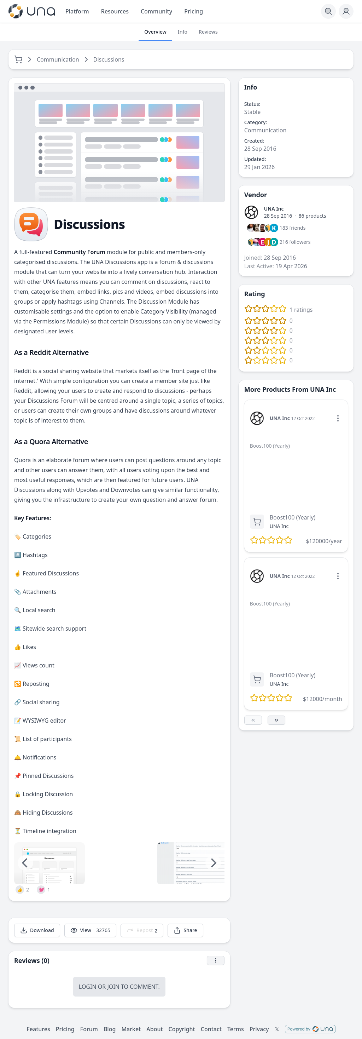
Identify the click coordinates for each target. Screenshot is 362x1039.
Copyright (182, 1029)
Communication (58, 59)
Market (131, 1029)
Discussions (108, 59)
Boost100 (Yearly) (293, 517)
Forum (89, 1029)
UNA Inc (274, 208)
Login (88, 987)
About (154, 1029)
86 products (312, 215)
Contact (211, 1029)
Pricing (65, 1029)
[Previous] (25, 863)
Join (113, 987)
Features (38, 1029)
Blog (110, 1029)
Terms (235, 1029)
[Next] (213, 863)
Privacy (259, 1029)
